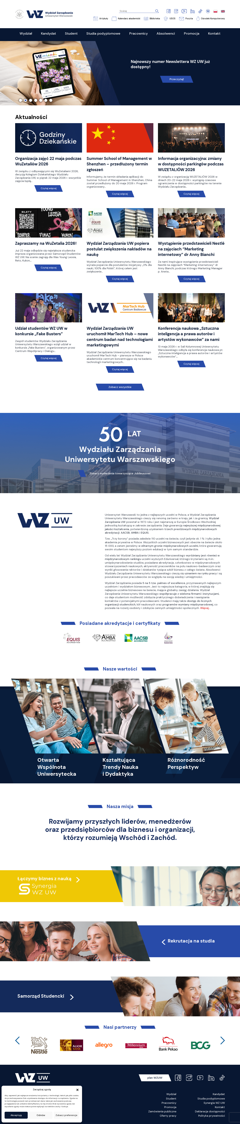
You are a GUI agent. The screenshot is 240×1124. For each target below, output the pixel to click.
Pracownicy (169, 1103)
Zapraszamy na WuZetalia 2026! (46, 243)
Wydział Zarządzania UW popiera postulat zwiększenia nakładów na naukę (119, 249)
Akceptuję (16, 1115)
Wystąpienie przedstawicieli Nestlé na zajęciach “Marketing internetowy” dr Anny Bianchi (191, 249)
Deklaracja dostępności (210, 1111)
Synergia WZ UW (214, 1103)
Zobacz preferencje (66, 1115)
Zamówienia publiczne (162, 1111)
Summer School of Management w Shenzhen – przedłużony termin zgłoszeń (119, 164)
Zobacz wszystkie (120, 387)
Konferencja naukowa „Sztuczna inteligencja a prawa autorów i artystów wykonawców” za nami (188, 334)
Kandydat (219, 1094)
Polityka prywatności (211, 1116)
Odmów (41, 1115)
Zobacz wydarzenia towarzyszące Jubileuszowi (120, 473)
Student (171, 1098)
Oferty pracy (168, 1116)
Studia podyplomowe (211, 1098)
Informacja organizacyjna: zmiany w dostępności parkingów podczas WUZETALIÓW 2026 (191, 164)
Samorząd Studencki (46, 996)
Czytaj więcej (48, 188)
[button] (77, 1089)
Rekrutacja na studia (188, 941)
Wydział (171, 1094)
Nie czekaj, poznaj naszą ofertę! (176, 83)
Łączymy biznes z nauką (44, 879)
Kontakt (220, 1107)
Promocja (170, 1107)
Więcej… (205, 608)
